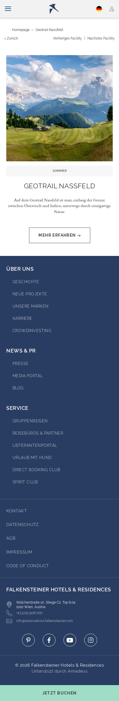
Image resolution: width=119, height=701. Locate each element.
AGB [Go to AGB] (10, 538)
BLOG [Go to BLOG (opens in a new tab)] (18, 388)
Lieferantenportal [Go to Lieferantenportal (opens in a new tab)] (35, 445)
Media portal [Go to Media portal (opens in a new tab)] (28, 376)
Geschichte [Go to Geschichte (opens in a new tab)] (26, 281)
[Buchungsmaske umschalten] (59, 693)
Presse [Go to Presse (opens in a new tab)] (21, 363)
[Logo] (61, 9)
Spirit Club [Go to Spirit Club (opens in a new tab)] (25, 482)
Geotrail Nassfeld (49, 30)
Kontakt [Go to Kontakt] (16, 511)
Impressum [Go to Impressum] (19, 552)
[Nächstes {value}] (101, 38)
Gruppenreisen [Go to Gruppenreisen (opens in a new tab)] (30, 421)
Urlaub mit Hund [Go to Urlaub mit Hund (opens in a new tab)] (32, 457)
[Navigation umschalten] (8, 9)
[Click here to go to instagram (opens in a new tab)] (90, 640)
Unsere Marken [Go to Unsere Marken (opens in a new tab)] (31, 306)
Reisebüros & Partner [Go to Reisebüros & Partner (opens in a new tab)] (38, 433)
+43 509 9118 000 (24, 613)
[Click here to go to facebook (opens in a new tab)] (49, 640)
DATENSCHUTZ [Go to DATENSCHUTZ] (22, 524)
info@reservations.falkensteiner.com (39, 621)
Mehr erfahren (59, 235)
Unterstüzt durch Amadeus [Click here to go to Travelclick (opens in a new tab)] (60, 671)
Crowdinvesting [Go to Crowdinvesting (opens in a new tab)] (32, 330)
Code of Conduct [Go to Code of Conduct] (27, 565)
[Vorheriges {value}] (67, 38)
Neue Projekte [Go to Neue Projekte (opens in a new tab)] (30, 294)
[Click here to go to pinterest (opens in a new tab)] (28, 640)
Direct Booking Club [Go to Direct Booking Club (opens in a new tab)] (36, 470)
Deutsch (99, 9)
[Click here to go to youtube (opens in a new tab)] (69, 640)
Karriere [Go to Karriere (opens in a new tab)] (22, 318)
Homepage (21, 30)
